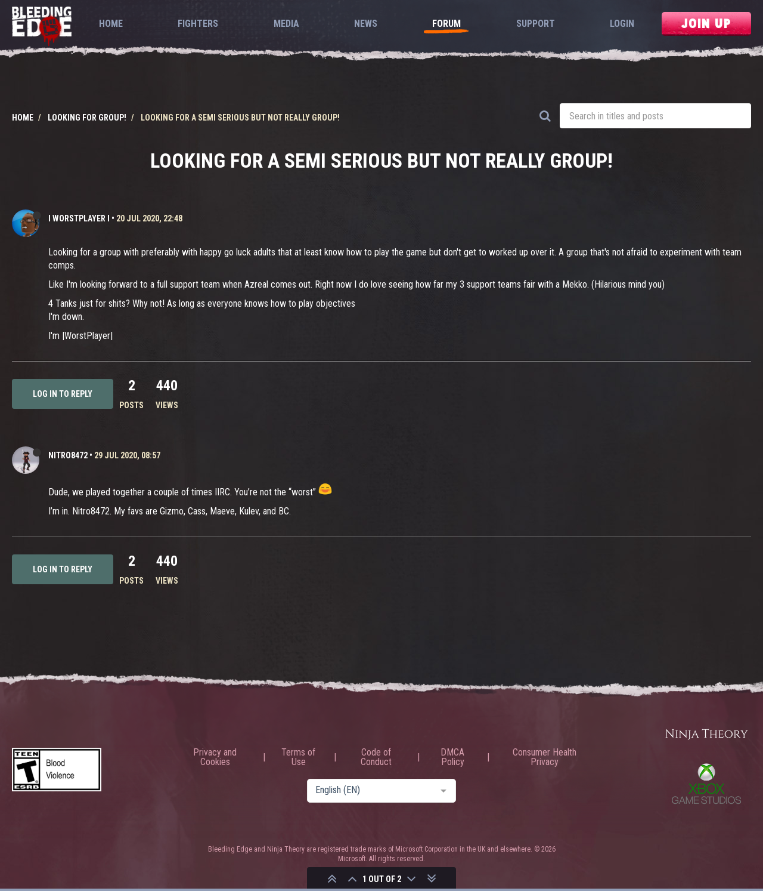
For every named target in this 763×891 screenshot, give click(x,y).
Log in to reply (62, 394)
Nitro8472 (68, 455)
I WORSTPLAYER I (79, 218)
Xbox (706, 783)
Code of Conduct (376, 757)
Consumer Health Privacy (544, 757)
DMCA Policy (452, 757)
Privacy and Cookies (215, 757)
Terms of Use (298, 757)
